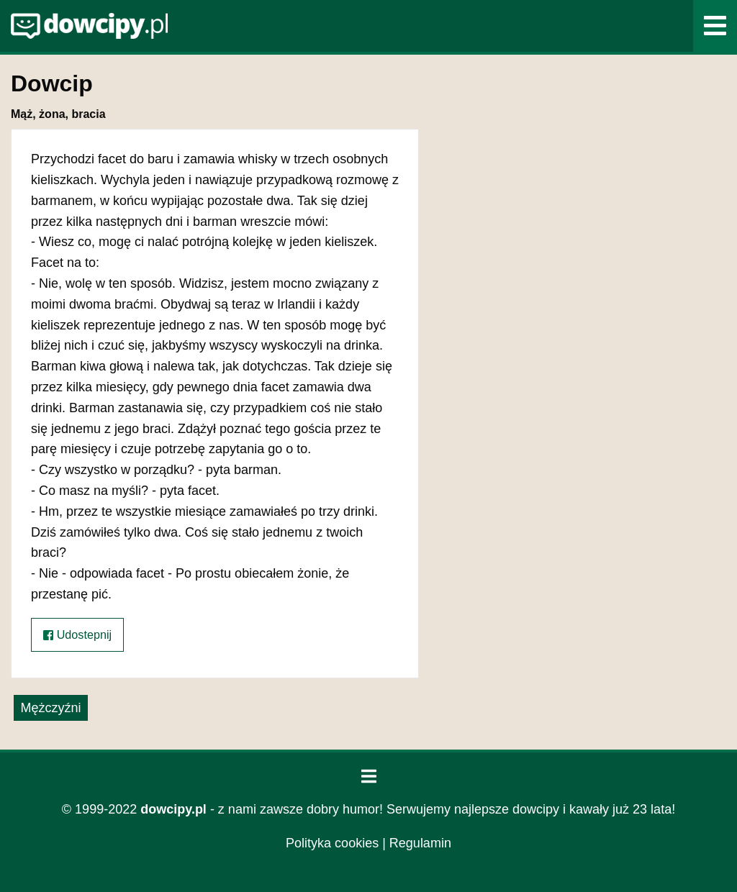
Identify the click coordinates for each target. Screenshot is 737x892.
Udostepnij (77, 635)
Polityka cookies (332, 843)
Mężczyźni (50, 708)
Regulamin (420, 843)
